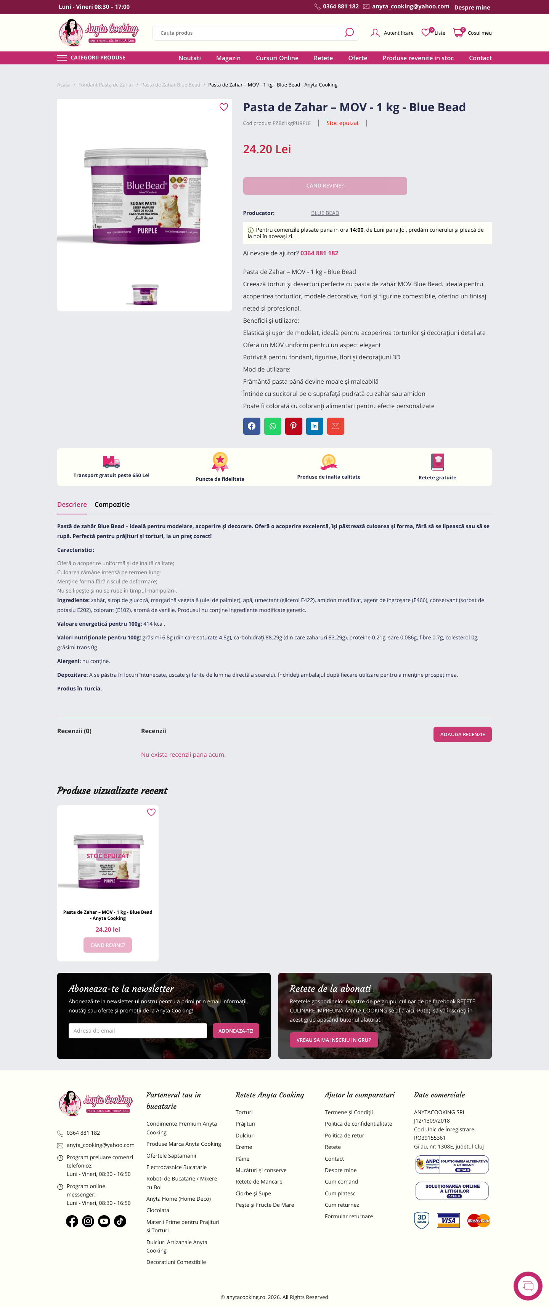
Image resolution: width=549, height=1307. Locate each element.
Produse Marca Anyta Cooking (183, 1144)
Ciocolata (157, 1210)
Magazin (228, 58)
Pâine (242, 1159)
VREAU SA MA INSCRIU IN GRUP (334, 1039)
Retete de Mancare (259, 1181)
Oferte (358, 58)
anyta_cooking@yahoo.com (96, 1145)
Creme (244, 1147)
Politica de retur (344, 1135)
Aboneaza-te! (236, 1030)
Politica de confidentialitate (358, 1124)
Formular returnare (349, 1216)
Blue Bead (325, 213)
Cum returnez (342, 1205)
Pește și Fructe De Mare (265, 1205)
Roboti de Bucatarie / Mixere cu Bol (181, 1183)
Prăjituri (245, 1124)
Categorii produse (98, 58)
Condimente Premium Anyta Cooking (181, 1128)
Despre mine (341, 1170)
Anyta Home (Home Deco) (178, 1199)
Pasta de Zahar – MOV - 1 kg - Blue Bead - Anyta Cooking (107, 915)
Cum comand (341, 1181)
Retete (323, 58)
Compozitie (112, 504)
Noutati (189, 58)
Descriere (72, 504)
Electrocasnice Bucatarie (176, 1167)
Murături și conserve (261, 1170)
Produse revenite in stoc (418, 58)
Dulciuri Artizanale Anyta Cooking (176, 1246)
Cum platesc (340, 1193)
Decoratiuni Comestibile (176, 1262)
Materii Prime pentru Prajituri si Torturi (183, 1226)
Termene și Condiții (349, 1112)
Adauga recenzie (462, 734)
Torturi (244, 1112)
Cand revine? (107, 945)
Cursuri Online (277, 58)
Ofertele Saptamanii (171, 1156)
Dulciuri (245, 1135)
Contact (480, 58)
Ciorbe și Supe (253, 1193)
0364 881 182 (319, 253)
